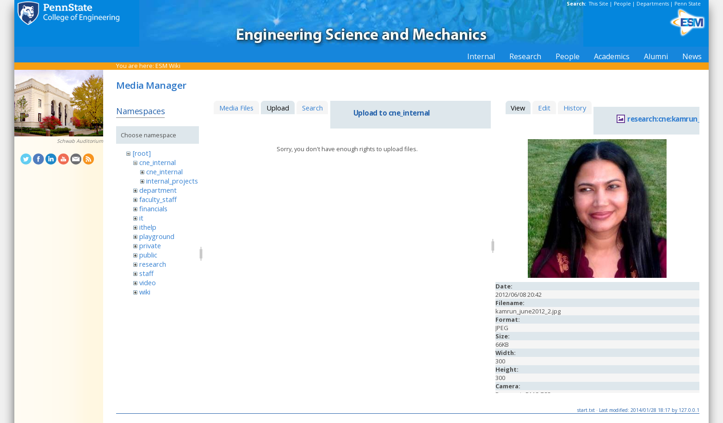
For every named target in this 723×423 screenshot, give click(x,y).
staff (146, 273)
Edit (544, 107)
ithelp (147, 227)
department (158, 190)
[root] (142, 153)
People (622, 3)
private (150, 245)
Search (312, 107)
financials (153, 208)
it (141, 217)
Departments (652, 3)
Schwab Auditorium (80, 141)
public (148, 254)
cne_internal (157, 162)
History (574, 107)
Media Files (236, 107)
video (147, 282)
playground (156, 236)
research (152, 264)
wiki (144, 291)
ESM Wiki (167, 65)
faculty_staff (158, 199)
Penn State (687, 3)
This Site (598, 3)
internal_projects (172, 180)
